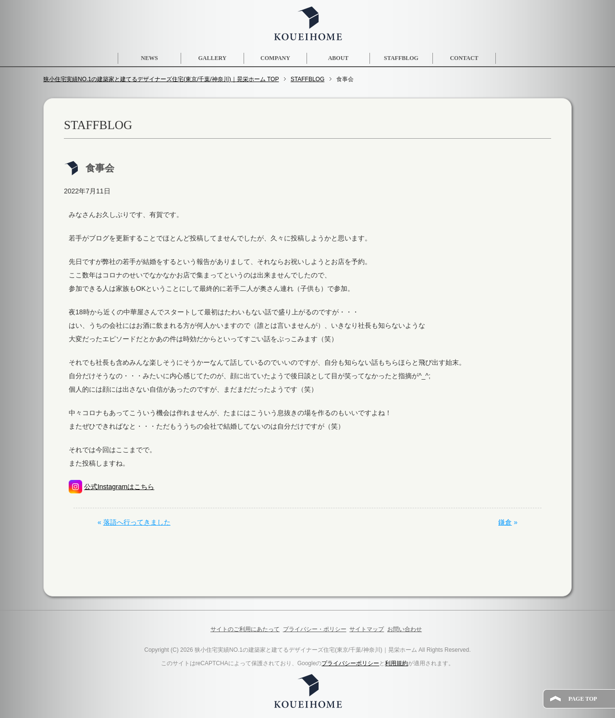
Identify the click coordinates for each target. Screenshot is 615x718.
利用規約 (396, 663)
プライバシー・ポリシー (314, 629)
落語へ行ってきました (137, 522)
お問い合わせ (404, 629)
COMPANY (275, 58)
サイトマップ (366, 629)
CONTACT (464, 58)
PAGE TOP (582, 698)
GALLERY (212, 58)
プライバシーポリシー (350, 663)
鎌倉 (505, 522)
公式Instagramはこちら (119, 487)
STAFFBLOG (401, 58)
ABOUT (338, 58)
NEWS (149, 58)
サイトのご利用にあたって (245, 629)
